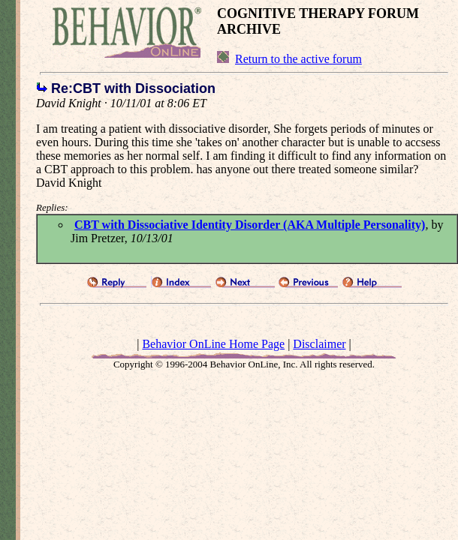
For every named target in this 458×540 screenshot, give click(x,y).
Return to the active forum (298, 58)
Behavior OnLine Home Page (213, 344)
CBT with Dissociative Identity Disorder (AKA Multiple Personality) (249, 224)
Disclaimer (319, 344)
